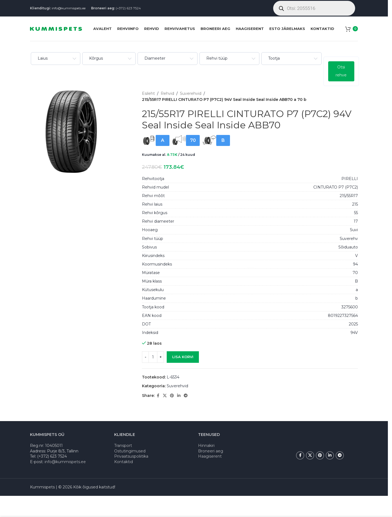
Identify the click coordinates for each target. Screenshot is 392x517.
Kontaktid (123, 461)
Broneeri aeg (210, 451)
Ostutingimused (130, 451)
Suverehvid (190, 93)
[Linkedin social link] (179, 395)
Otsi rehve (340, 71)
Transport (123, 445)
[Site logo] (56, 28)
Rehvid (167, 93)
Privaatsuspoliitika (131, 456)
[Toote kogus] (153, 357)
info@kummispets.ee (69, 8)
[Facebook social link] (158, 395)
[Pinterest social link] (172, 395)
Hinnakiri (206, 445)
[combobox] (55, 58)
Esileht (148, 93)
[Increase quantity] (160, 357)
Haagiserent (210, 456)
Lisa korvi (182, 357)
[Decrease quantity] (145, 357)
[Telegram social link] (185, 395)
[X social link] (164, 395)
